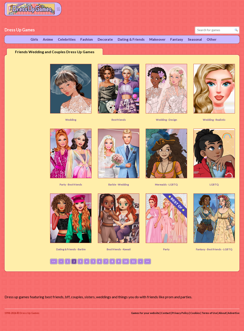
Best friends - (115, 249)
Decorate (105, 39)
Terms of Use (209, 312)
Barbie (82, 249)
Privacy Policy (180, 312)
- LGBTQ (227, 249)
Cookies (195, 312)
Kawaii (127, 249)
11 (133, 261)
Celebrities (67, 39)
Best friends (119, 119)
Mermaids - (162, 184)
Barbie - (113, 184)
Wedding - (162, 119)
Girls (34, 39)
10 (125, 261)
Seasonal (195, 39)
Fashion (86, 39)
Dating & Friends (131, 39)
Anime (48, 39)
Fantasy (176, 39)
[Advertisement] (26, 129)
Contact (165, 312)
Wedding (70, 119)
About (222, 312)
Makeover (157, 39)
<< (53, 261)
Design (173, 119)
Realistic (221, 119)
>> (147, 261)
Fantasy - (201, 249)
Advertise (233, 312)
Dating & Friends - (67, 249)
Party (166, 249)
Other (211, 39)
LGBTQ (173, 184)
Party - (64, 184)
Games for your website (145, 312)
